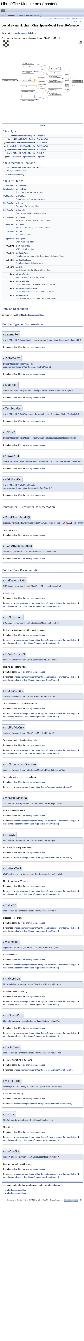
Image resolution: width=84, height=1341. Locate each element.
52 (19, 852)
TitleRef (40, 153)
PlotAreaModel (27, 143)
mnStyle (19, 267)
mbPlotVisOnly (22, 281)
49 (19, 598)
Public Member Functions (62, 19)
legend (42, 125)
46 (19, 1169)
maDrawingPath (23, 246)
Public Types (48, 19)
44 (19, 886)
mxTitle (19, 232)
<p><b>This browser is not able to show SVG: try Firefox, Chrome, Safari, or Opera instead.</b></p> (42, 81)
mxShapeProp (22, 185)
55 (19, 782)
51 (19, 816)
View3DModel (27, 150)
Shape (31, 136)
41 (19, 1099)
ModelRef (22, 136)
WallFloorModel (27, 146)
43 (19, 923)
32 (19, 398)
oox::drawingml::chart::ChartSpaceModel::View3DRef (57, 461)
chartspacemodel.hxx (24, 33)
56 (19, 708)
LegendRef (41, 157)
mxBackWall (21, 210)
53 (19, 672)
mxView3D (20, 224)
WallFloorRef (42, 146)
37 (19, 445)
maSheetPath (22, 253)
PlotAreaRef (42, 143)
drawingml (12, 15)
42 (19, 996)
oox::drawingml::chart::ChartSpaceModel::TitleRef (54, 438)
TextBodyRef (42, 139)
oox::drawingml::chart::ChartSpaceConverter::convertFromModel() (45, 603)
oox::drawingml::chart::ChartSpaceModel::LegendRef (57, 340)
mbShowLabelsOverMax (26, 288)
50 (19, 635)
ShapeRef (41, 136)
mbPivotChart (22, 295)
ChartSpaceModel (32, 15)
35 (19, 495)
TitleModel (29, 153)
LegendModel (28, 157)
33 (19, 421)
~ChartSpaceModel (14, 175)
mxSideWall (21, 217)
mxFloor (19, 203)
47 (19, 1132)
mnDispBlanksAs (23, 260)
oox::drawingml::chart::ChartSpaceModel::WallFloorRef (27, 488)
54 (19, 745)
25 (19, 535)
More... (25, 170)
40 (19, 1028)
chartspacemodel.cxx (35, 535)
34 (19, 374)
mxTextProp (21, 189)
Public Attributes (77, 19)
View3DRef (41, 150)
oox (3, 15)
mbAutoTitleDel (22, 274)
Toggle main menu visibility (3, 9)
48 (19, 960)
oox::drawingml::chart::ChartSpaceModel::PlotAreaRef (27, 367)
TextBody (29, 139)
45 (19, 1065)
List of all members (77, 22)
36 (19, 468)
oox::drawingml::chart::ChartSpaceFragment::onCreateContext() (31, 606)
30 (17, 315)
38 (19, 347)
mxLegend (20, 239)
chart (21, 15)
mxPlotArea (21, 196)
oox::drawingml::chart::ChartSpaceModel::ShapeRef (50, 390)
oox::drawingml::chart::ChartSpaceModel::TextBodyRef (54, 414)
